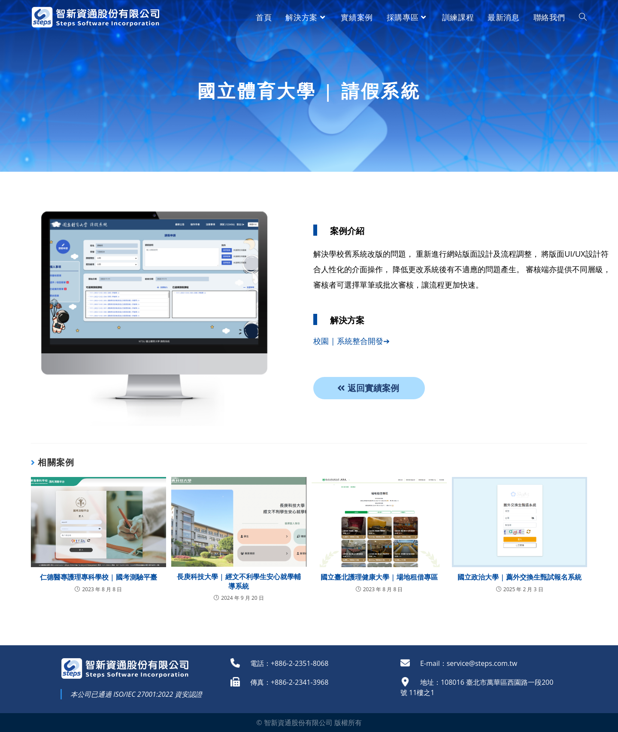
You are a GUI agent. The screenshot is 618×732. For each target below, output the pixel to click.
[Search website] (583, 17)
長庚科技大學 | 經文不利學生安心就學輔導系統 (239, 581)
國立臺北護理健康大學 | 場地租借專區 (379, 577)
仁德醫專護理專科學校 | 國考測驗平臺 (98, 577)
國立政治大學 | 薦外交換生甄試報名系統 (519, 577)
